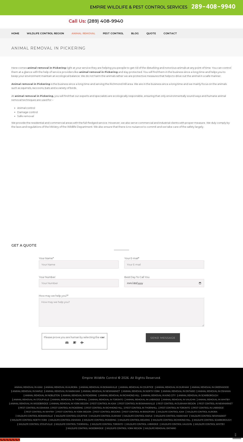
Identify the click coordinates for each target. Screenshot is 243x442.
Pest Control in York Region (74, 412)
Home (15, 33)
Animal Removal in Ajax (28, 387)
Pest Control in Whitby (40, 412)
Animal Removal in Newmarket (101, 391)
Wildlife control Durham (105, 416)
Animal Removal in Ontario (179, 391)
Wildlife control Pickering (100, 420)
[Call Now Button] (10, 439)
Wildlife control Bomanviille (35, 416)
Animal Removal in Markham (63, 391)
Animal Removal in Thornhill (69, 400)
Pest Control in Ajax (103, 404)
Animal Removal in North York (141, 391)
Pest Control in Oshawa (34, 408)
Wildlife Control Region (45, 33)
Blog (135, 33)
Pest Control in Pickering (67, 408)
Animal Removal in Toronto (106, 400)
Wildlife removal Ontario (160, 428)
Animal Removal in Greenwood (210, 387)
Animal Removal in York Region (69, 404)
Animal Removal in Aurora (61, 387)
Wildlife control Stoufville (36, 424)
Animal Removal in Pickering (80, 395)
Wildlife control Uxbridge (142, 424)
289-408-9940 (213, 6)
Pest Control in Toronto (175, 408)
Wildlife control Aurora (202, 412)
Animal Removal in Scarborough (198, 395)
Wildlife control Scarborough (212, 420)
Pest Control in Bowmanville (137, 404)
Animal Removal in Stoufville (31, 400)
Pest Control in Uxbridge (208, 408)
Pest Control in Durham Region (177, 404)
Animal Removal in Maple (28, 391)
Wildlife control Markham (171, 416)
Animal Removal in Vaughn (179, 400)
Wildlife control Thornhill (72, 424)
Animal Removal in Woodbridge (29, 404)
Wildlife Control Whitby (210, 424)
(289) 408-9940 (105, 21)
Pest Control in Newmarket (216, 404)
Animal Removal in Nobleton (42, 395)
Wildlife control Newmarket (208, 416)
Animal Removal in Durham (172, 387)
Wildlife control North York (29, 420)
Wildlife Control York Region (124, 428)
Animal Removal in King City (159, 395)
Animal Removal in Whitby (214, 400)
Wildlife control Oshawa (65, 420)
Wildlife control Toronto (107, 424)
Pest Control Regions (107, 412)
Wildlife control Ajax (171, 412)
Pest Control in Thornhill (141, 408)
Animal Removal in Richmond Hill (120, 395)
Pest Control (113, 33)
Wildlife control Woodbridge (85, 428)
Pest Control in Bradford (139, 412)
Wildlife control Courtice (71, 416)
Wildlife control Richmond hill (172, 420)
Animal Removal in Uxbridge (143, 400)
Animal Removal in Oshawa (214, 391)
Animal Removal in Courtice (136, 387)
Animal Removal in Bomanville (98, 387)
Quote (151, 33)
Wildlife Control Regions (134, 420)
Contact (170, 33)
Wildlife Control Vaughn (176, 424)
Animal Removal (83, 33)
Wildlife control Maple (138, 416)
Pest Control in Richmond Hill (104, 408)
